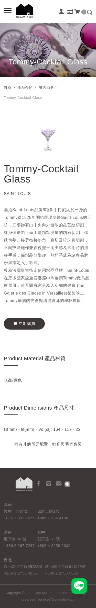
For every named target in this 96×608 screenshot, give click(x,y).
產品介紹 (25, 87)
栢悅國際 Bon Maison (24, 11)
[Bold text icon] (7, 10)
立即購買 (24, 323)
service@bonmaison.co (55, 599)
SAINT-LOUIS (17, 194)
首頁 (7, 87)
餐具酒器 (46, 87)
